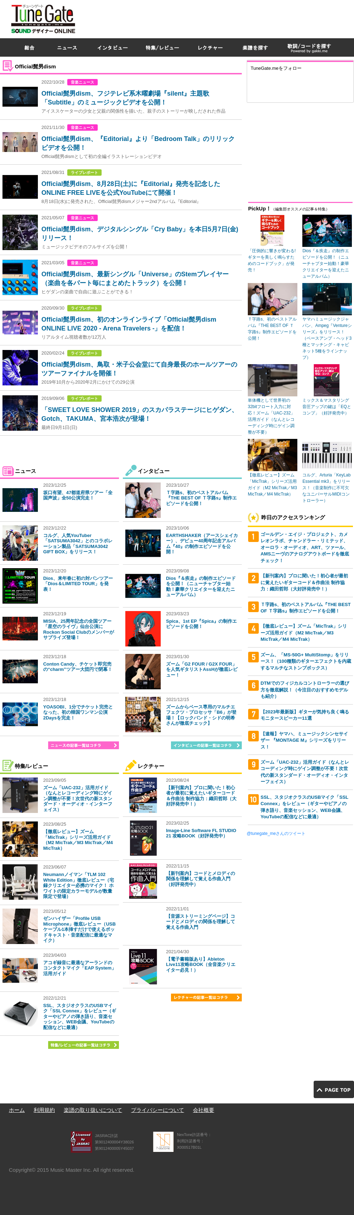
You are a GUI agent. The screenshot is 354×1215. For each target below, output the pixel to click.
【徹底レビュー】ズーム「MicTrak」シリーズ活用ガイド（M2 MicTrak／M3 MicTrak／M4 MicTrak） (78, 840)
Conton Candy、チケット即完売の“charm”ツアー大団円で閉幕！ (77, 666)
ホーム (17, 1110)
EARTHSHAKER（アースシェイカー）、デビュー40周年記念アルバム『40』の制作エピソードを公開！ (202, 544)
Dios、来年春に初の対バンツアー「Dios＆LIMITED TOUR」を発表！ (78, 584)
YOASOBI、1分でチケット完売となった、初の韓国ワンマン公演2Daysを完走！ (78, 712)
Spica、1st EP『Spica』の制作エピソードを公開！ (201, 623)
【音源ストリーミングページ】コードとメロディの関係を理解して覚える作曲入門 (200, 922)
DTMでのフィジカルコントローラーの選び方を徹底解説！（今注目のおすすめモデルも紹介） (305, 689)
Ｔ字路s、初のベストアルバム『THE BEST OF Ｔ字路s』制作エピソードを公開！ (201, 498)
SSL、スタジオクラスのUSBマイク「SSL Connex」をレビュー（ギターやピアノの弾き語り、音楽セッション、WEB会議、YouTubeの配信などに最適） (79, 1016)
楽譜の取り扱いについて (93, 1110)
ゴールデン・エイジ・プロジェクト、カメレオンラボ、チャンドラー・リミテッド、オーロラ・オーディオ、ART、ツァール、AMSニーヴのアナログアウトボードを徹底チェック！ (305, 547)
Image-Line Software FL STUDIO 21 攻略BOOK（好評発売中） (201, 833)
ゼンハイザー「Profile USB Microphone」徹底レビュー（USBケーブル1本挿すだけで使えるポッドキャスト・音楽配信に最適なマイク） (79, 929)
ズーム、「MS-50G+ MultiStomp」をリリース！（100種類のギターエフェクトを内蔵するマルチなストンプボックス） (306, 661)
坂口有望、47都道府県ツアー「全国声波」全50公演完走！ (78, 495)
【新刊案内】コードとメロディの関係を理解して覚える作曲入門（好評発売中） (200, 879)
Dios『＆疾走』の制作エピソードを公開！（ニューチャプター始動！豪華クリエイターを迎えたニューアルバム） (201, 587)
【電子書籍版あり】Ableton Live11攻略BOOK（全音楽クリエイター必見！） (200, 964)
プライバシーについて (157, 1110)
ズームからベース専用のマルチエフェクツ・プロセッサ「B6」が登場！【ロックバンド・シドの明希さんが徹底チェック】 (201, 715)
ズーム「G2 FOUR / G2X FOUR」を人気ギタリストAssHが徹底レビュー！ (202, 669)
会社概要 (203, 1110)
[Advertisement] (269, 51)
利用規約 (44, 1110)
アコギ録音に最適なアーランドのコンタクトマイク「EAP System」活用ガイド (79, 968)
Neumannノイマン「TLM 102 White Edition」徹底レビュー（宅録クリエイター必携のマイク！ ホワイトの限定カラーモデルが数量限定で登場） (78, 885)
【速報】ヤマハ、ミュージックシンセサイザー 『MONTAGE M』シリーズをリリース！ (304, 740)
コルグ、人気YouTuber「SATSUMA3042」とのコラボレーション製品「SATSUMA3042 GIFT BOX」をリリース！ (78, 544)
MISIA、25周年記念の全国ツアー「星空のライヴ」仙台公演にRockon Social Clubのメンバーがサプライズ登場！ (78, 629)
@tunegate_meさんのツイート (276, 833)
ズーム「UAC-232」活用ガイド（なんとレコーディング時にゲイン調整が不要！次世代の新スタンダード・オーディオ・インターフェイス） (77, 798)
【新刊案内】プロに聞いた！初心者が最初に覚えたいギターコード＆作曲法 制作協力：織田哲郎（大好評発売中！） (201, 796)
